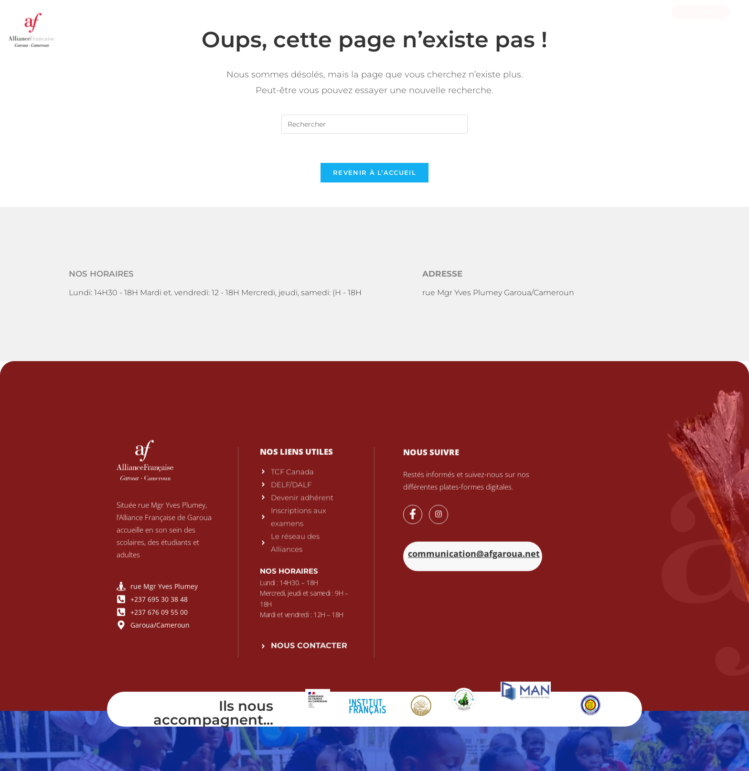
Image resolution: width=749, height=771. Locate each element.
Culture (614, 26)
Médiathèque (490, 26)
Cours (347, 26)
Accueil (117, 26)
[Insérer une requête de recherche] (374, 124)
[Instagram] (438, 652)
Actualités (557, 26)
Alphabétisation (412, 26)
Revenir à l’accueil (374, 172)
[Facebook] (412, 652)
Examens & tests (281, 26)
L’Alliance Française (191, 26)
